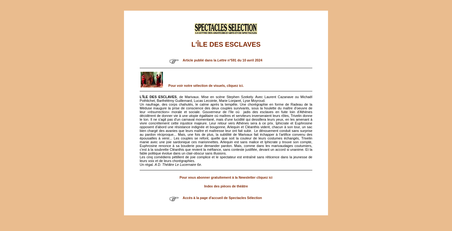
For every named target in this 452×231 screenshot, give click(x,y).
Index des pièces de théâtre (226, 186)
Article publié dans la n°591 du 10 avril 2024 (222, 60)
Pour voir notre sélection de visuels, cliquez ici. (206, 85)
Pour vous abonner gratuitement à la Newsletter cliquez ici (226, 177)
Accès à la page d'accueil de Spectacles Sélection (222, 198)
